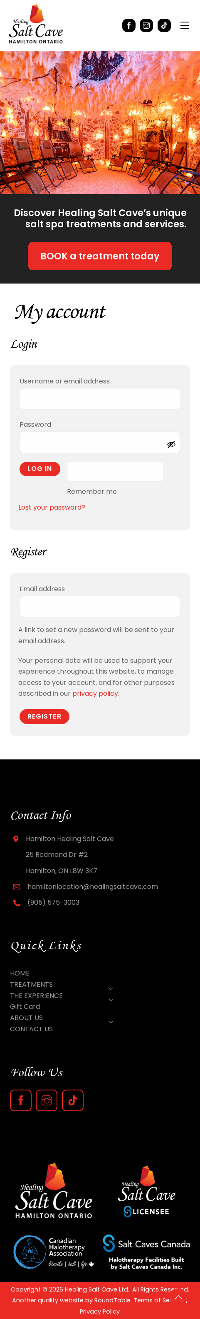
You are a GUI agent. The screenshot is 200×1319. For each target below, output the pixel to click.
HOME (20, 973)
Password (52, 423)
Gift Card (25, 1006)
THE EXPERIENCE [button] (64, 996)
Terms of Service (158, 1300)
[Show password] (171, 444)
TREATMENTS (64, 985)
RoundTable (112, 1300)
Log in (39, 468)
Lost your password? (51, 507)
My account (58, 311)
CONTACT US (31, 1029)
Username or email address (81, 380)
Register (44, 716)
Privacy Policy (100, 1311)
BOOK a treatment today (100, 256)
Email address (59, 588)
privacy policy (95, 693)
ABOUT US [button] (64, 1018)
